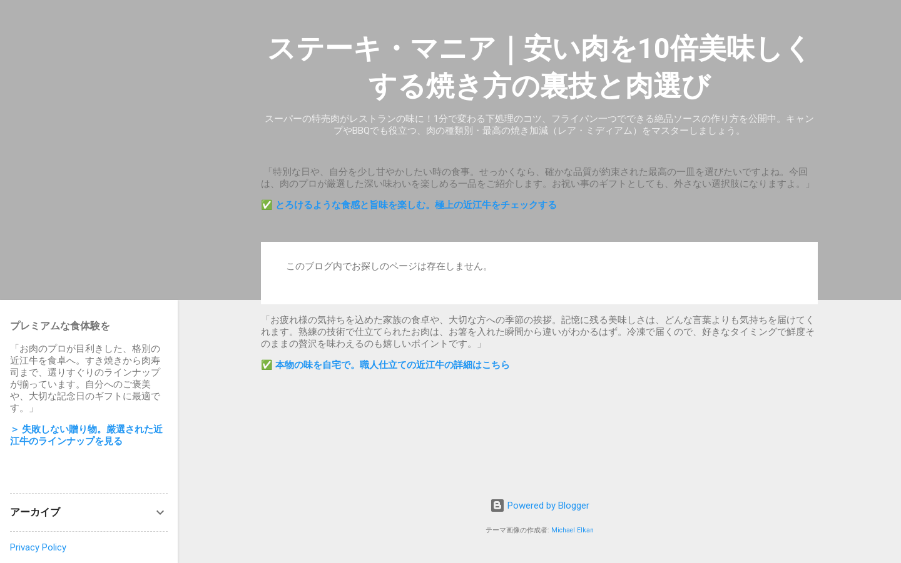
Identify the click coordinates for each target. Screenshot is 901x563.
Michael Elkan (572, 530)
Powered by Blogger (539, 505)
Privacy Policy (38, 547)
